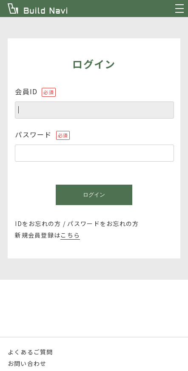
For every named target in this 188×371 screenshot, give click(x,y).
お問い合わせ (27, 363)
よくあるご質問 (30, 352)
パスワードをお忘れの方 (103, 223)
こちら (70, 235)
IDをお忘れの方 (38, 223)
